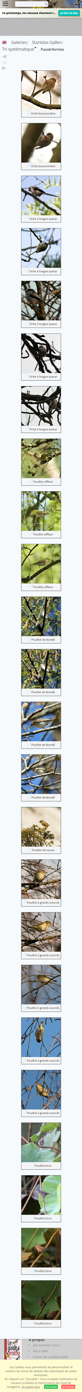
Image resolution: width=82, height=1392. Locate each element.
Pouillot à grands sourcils (43, 902)
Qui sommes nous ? (47, 1345)
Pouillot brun (43, 1166)
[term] (28, 4)
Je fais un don (69, 13)
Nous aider (40, 1351)
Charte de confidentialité (50, 1357)
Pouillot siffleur (43, 482)
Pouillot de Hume (43, 850)
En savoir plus (31, 1387)
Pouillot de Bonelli (43, 640)
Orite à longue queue (43, 219)
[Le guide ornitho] (13, 1349)
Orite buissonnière (43, 113)
